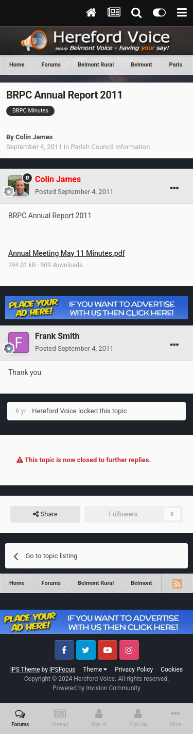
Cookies (172, 669)
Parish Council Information (110, 147)
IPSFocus (62, 669)
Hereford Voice (54, 411)
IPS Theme (25, 669)
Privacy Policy (134, 669)
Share (45, 514)
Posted (74, 191)
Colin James (33, 137)
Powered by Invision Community (96, 688)
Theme (95, 669)
